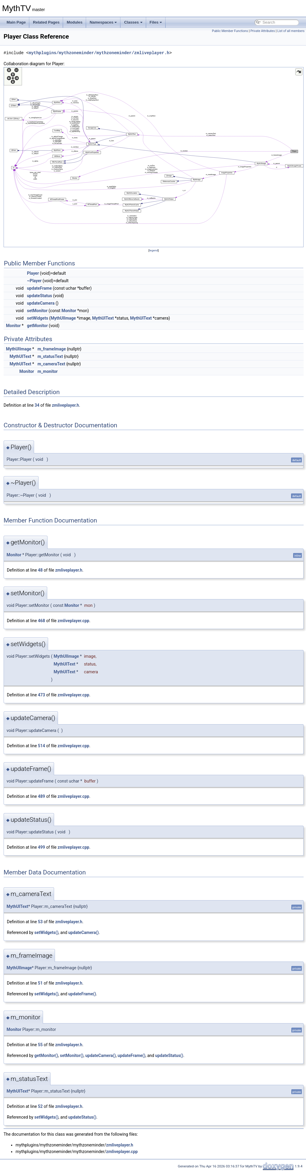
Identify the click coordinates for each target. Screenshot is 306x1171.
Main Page (16, 22)
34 (37, 405)
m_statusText (50, 356)
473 (41, 694)
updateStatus (39, 295)
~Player (34, 280)
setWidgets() (46, 932)
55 (40, 1044)
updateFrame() (82, 993)
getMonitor (37, 325)
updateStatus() (169, 1055)
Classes (133, 22)
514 (41, 745)
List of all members (291, 31)
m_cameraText (51, 364)
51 (40, 983)
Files (156, 22)
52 (40, 1106)
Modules (74, 22)
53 (40, 921)
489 (41, 796)
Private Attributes (262, 31)
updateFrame (39, 288)
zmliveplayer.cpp (73, 620)
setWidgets (37, 318)
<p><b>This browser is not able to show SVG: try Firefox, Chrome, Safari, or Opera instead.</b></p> (153, 157)
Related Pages (46, 22)
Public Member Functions (230, 31)
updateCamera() (83, 932)
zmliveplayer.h (65, 405)
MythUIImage (63, 318)
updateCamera (40, 303)
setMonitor (37, 310)
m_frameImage (51, 349)
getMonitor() (46, 1055)
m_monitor (47, 371)
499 (41, 847)
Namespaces (103, 22)
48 (40, 570)
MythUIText (103, 318)
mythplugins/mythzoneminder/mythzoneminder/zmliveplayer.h (99, 53)
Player (33, 273)
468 (41, 620)
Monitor (69, 310)
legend (153, 250)
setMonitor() (72, 1055)
